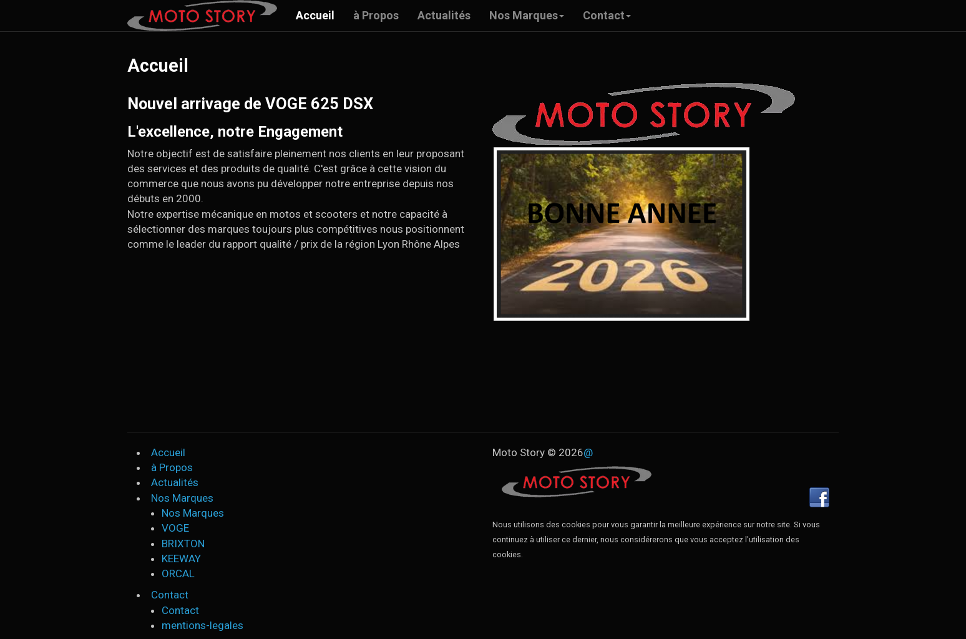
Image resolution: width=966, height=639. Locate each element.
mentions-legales (202, 625)
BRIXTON (183, 543)
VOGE (175, 528)
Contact (607, 15)
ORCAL (178, 573)
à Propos (376, 15)
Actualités (444, 15)
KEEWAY (181, 558)
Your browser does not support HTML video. (483, 369)
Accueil (315, 15)
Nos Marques (526, 15)
